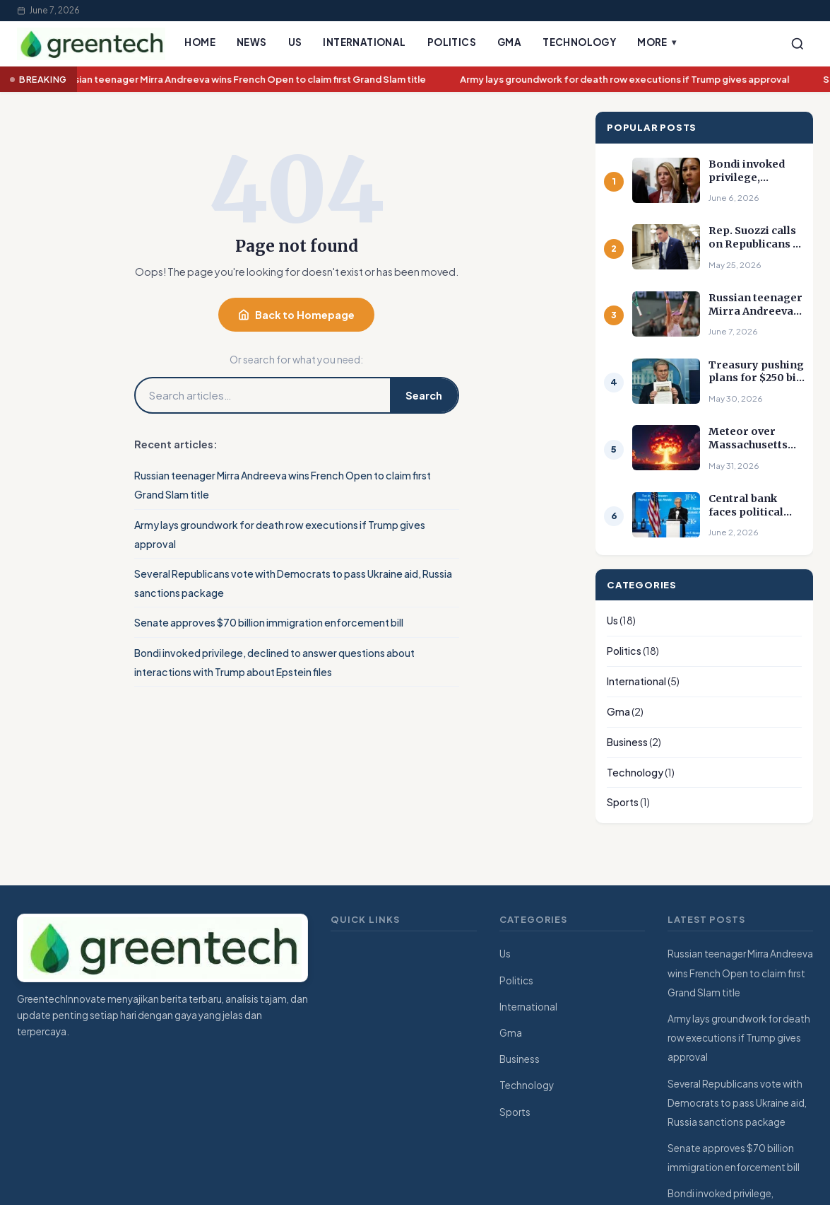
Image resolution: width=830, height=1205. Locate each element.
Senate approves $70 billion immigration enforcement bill (268, 622)
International (364, 42)
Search (423, 395)
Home (199, 42)
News (252, 42)
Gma (509, 42)
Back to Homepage (296, 314)
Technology (579, 42)
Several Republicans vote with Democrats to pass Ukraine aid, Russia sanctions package (737, 1103)
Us (295, 42)
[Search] (797, 43)
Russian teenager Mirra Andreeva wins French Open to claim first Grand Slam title (245, 80)
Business (627, 741)
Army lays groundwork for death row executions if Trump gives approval (628, 80)
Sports (623, 802)
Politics (451, 42)
